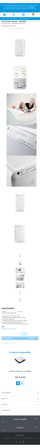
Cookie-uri (15, 438)
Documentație (6, 410)
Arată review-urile (19, 28)
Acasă (3, 18)
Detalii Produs (6, 392)
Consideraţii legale (7, 438)
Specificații (5, 404)
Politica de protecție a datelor (25, 438)
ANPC (34, 438)
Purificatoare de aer (11, 18)
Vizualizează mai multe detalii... (9, 329)
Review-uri (5, 398)
